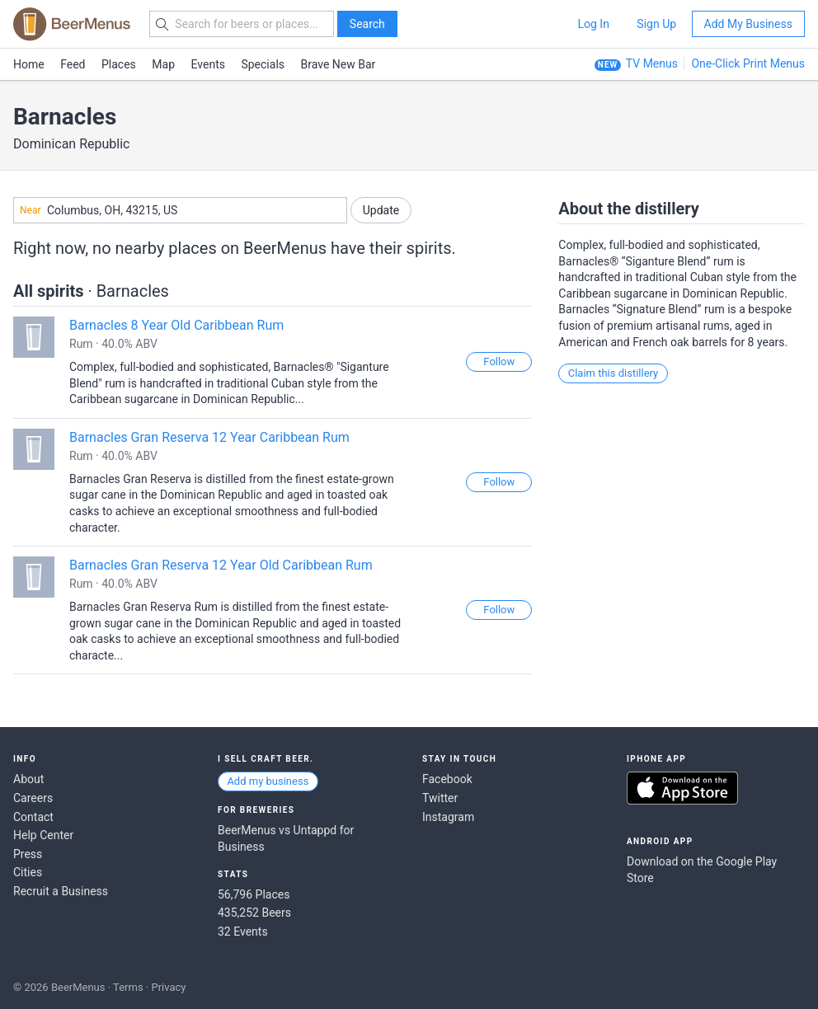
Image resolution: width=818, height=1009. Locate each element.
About (28, 779)
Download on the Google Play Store (702, 870)
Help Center (43, 835)
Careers (33, 798)
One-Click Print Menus (748, 63)
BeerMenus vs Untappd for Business (286, 838)
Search (367, 24)
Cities (27, 872)
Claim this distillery (613, 373)
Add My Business (748, 24)
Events (208, 64)
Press (27, 854)
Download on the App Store (682, 788)
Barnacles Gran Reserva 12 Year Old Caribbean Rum (221, 565)
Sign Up (656, 24)
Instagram (448, 817)
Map (163, 64)
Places (118, 64)
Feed (72, 64)
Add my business (267, 781)
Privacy (168, 987)
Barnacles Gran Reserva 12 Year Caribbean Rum (209, 437)
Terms (128, 987)
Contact (33, 817)
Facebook (447, 779)
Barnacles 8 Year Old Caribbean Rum (176, 325)
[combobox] (180, 210)
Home (29, 64)
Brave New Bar (338, 64)
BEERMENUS (71, 24)
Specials (262, 64)
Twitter (440, 798)
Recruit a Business (60, 891)
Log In (593, 24)
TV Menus (652, 63)
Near (30, 210)
